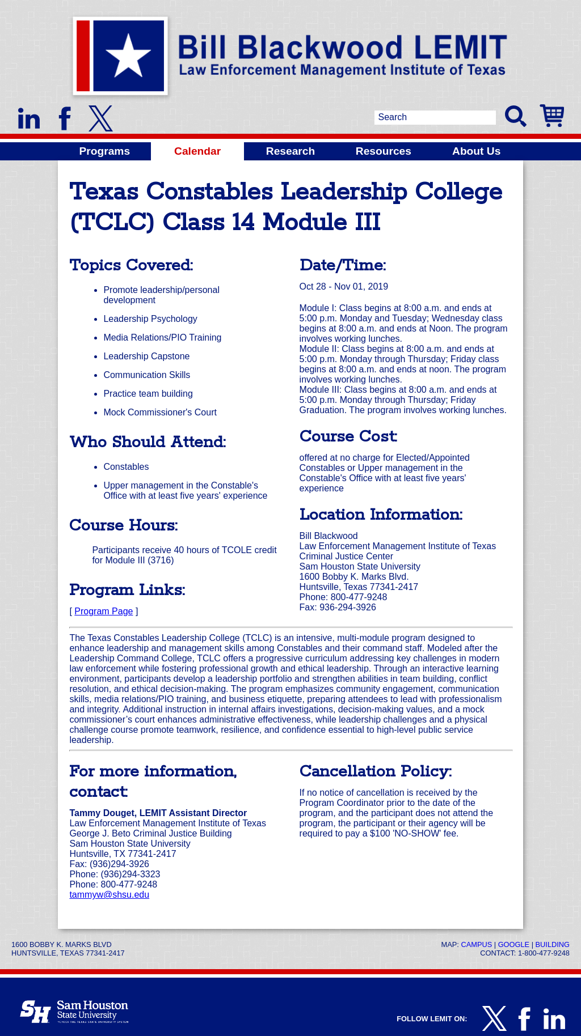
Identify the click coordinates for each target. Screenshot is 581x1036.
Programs (104, 151)
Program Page (103, 611)
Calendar (197, 151)
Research (290, 151)
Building (553, 944)
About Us (476, 151)
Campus (476, 944)
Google (513, 944)
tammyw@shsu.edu (109, 894)
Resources (383, 151)
